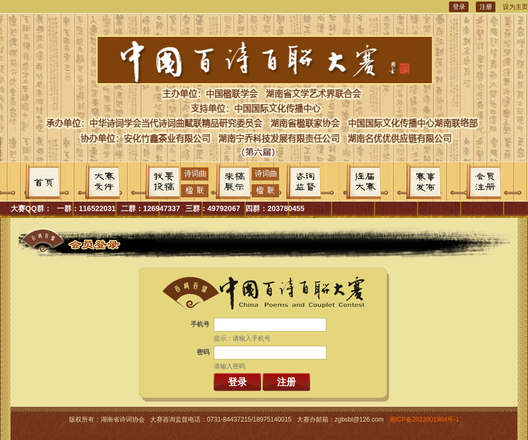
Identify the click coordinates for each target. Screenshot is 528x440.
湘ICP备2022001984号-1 (424, 419)
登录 (459, 7)
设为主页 (515, 7)
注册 (486, 7)
